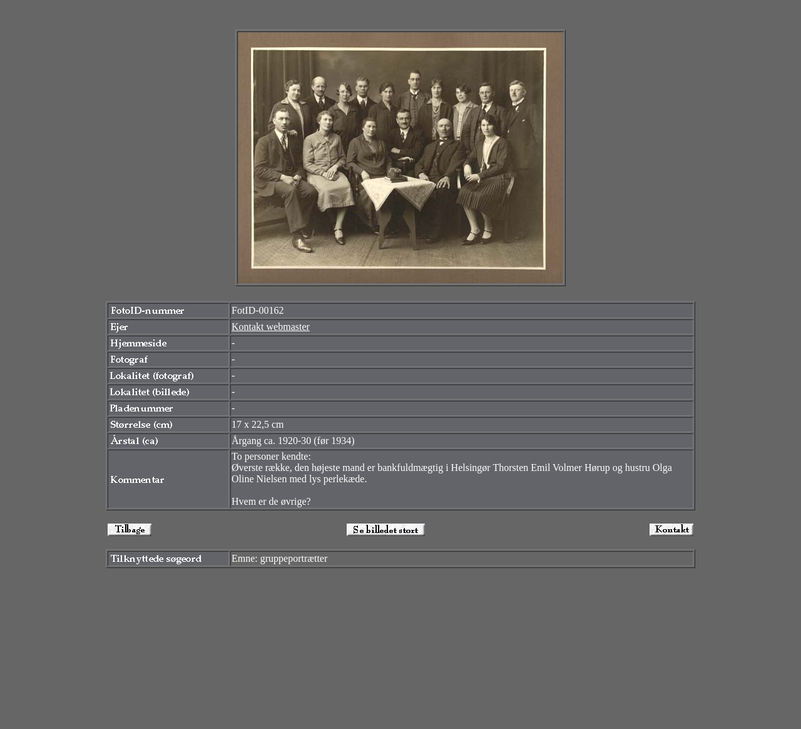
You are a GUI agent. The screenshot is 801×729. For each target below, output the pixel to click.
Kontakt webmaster (271, 326)
